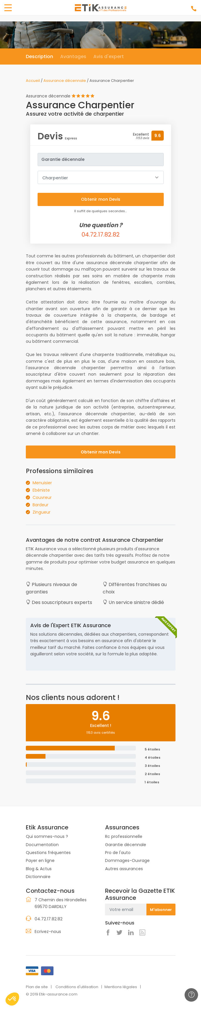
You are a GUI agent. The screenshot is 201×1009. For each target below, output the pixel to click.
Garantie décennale (125, 845)
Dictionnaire (38, 877)
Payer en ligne (40, 860)
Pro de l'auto (118, 853)
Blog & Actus (39, 869)
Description (39, 56)
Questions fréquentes (48, 853)
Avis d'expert (108, 56)
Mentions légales (120, 987)
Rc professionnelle (123, 836)
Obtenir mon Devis (101, 452)
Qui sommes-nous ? (47, 836)
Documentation (42, 845)
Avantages (73, 56)
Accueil (33, 80)
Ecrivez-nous (48, 931)
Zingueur (41, 512)
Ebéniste (41, 490)
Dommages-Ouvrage (127, 860)
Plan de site (37, 987)
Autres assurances (124, 869)
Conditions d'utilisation (76, 987)
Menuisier (42, 483)
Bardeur (40, 505)
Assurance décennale (64, 80)
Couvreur (42, 497)
